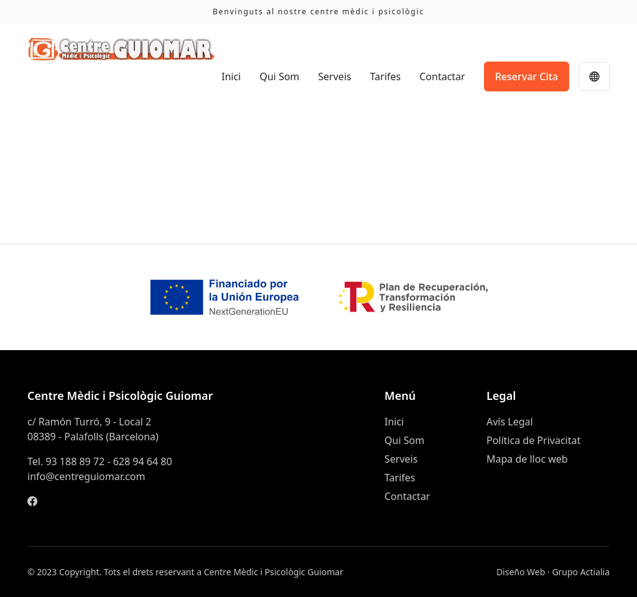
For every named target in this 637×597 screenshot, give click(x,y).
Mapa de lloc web (527, 459)
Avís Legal (509, 421)
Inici (231, 76)
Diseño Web (520, 572)
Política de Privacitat (533, 440)
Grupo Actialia (581, 572)
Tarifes (385, 76)
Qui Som (279, 76)
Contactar (442, 76)
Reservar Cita (526, 76)
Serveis (334, 76)
